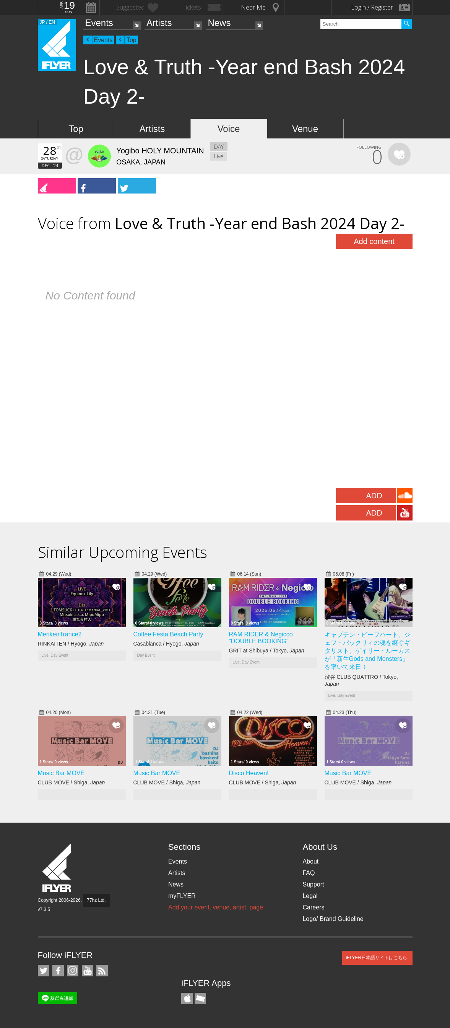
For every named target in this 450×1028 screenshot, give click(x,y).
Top (131, 40)
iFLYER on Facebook (58, 970)
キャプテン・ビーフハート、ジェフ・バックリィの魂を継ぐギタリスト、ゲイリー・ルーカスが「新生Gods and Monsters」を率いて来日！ (367, 650)
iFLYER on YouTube (87, 970)
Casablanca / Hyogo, (166, 644)
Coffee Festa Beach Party (168, 634)
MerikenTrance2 (60, 634)
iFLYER (57, 868)
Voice (229, 129)
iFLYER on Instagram (72, 970)
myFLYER (182, 896)
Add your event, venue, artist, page (215, 907)
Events (99, 23)
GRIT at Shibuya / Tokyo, (266, 650)
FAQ (308, 873)
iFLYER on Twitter (43, 970)
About (310, 861)
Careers (313, 907)
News (219, 23)
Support (313, 884)
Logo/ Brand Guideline (332, 919)
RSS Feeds (102, 970)
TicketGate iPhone (200, 998)
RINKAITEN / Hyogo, (71, 644)
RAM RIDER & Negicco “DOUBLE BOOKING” (261, 637)
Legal (309, 896)
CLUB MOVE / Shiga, (71, 782)
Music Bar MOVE (61, 773)
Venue (305, 129)
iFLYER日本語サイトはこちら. (377, 957)
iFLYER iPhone (187, 998)
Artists (159, 23)
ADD (374, 495)
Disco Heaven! (249, 773)
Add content (374, 241)
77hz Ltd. (96, 900)
